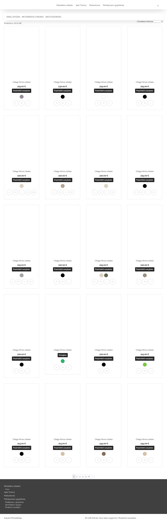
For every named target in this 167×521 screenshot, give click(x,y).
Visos (7, 489)
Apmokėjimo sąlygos (13, 505)
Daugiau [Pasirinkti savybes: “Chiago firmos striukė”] (63, 355)
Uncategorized (53, 17)
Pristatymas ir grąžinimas (113, 5)
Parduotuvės (94, 5)
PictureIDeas (16, 518)
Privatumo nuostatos (12, 507)
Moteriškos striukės (64, 5)
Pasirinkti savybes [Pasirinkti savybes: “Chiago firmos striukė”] (21, 91)
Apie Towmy (81, 5)
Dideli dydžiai (13, 17)
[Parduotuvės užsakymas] (150, 21)
